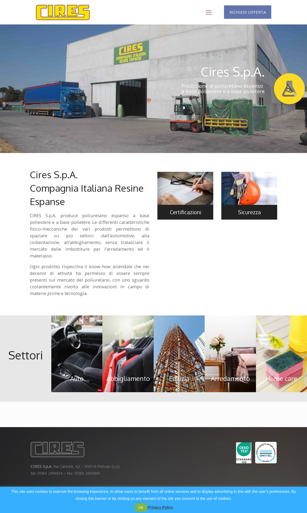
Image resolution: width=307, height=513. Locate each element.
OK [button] (140, 507)
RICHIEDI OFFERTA (247, 12)
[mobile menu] (208, 12)
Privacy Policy (160, 507)
